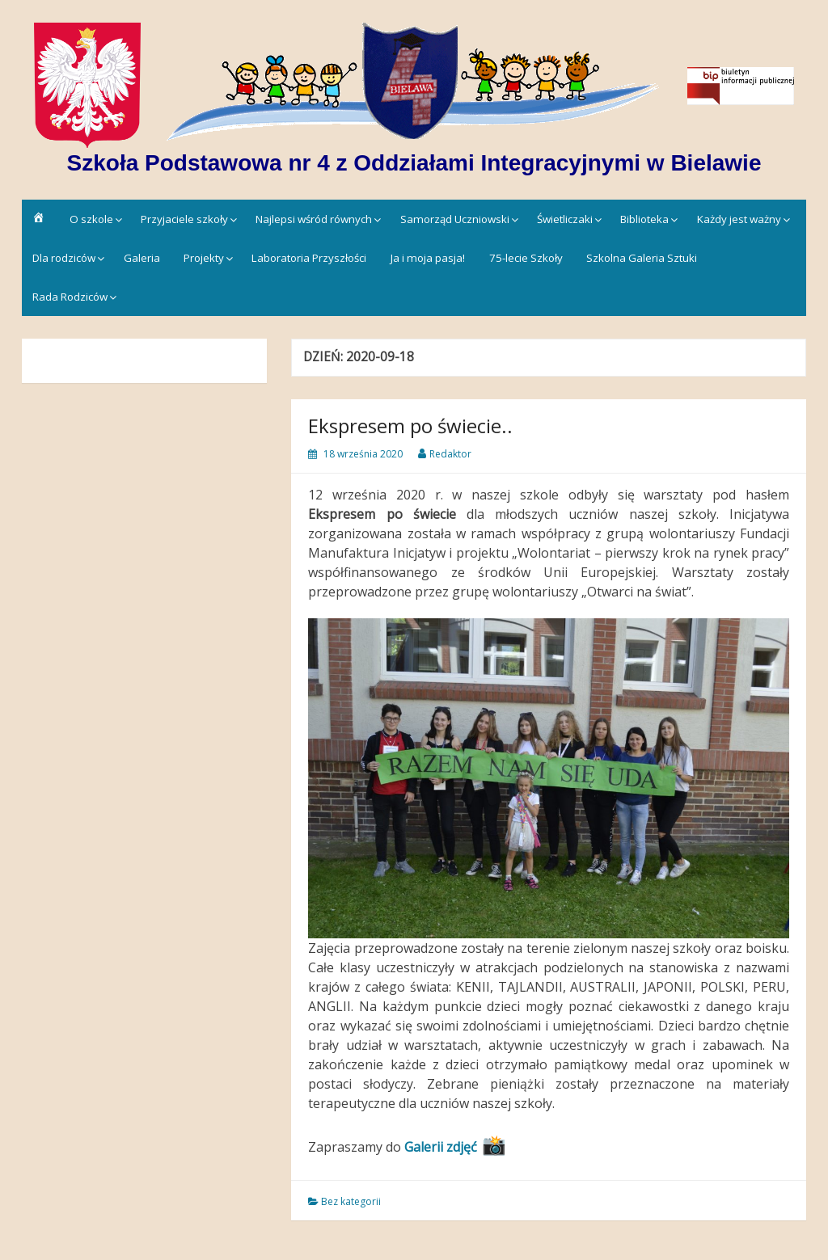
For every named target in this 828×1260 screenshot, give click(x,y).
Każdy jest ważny (739, 219)
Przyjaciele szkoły (184, 219)
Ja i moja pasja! (428, 258)
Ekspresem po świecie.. (410, 425)
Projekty (204, 258)
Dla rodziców (63, 258)
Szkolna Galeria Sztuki (641, 258)
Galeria (142, 258)
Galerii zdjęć (440, 1147)
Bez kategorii (351, 1201)
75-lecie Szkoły (526, 258)
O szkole (91, 219)
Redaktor (450, 454)
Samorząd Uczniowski (454, 219)
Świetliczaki (565, 219)
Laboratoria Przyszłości (308, 258)
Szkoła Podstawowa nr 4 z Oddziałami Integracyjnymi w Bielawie (414, 162)
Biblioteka (644, 219)
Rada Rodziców (70, 296)
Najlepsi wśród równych (314, 219)
